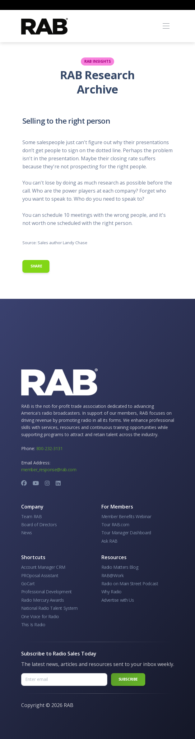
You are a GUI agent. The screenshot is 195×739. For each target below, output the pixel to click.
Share (36, 266)
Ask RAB (109, 541)
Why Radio (111, 592)
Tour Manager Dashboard (126, 533)
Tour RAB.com (115, 524)
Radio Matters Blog (119, 567)
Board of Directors (39, 524)
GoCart (28, 583)
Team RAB (31, 516)
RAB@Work (112, 575)
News (26, 533)
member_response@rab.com (49, 469)
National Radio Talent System (49, 608)
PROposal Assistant (39, 575)
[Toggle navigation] (166, 26)
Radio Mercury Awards (42, 600)
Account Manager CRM (43, 567)
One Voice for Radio (40, 616)
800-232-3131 (49, 448)
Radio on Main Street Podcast (129, 583)
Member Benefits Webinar (126, 516)
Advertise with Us (117, 600)
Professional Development (46, 592)
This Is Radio (33, 624)
